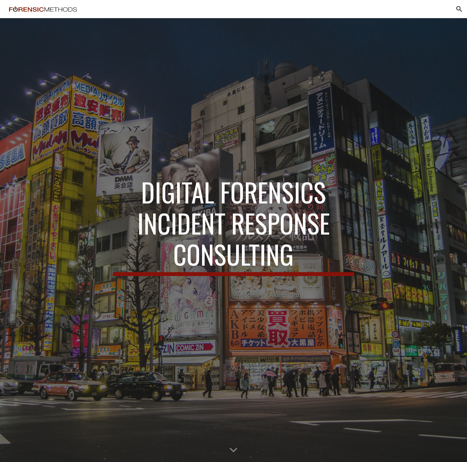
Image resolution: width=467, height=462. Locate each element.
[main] (233, 240)
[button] (459, 9)
